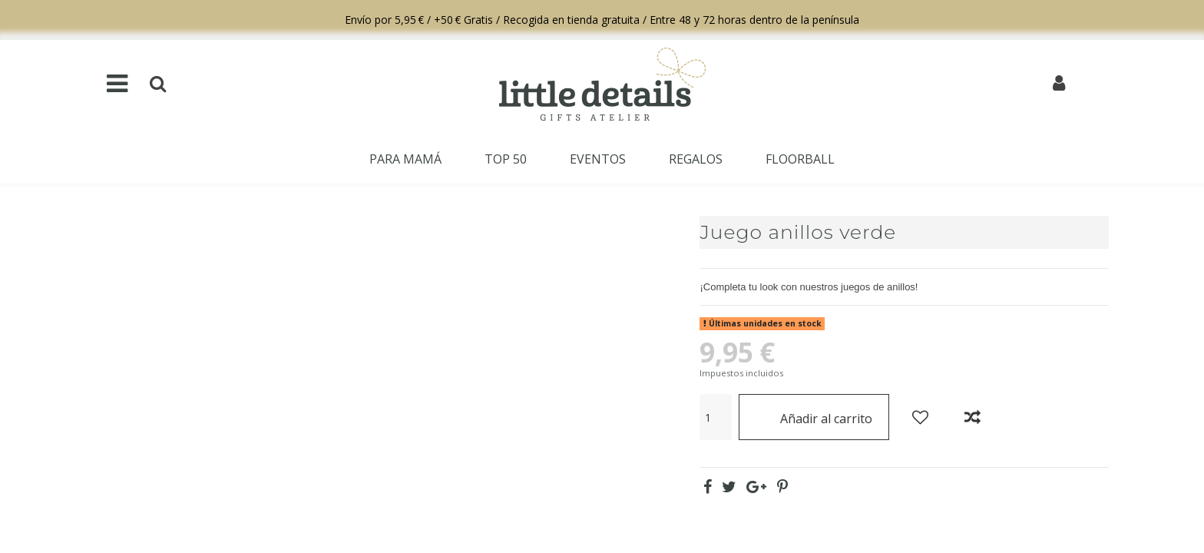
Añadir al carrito (814, 416)
